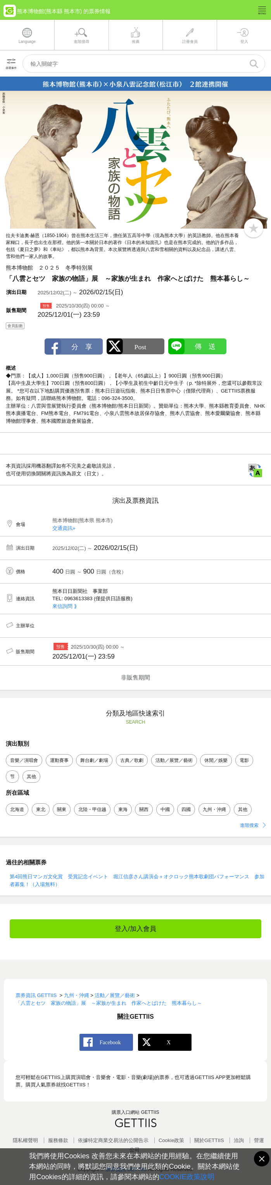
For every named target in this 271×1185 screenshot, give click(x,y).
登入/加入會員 (135, 928)
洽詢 (239, 1140)
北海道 (17, 809)
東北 (40, 809)
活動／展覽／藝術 (174, 760)
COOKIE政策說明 (186, 1177)
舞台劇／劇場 (94, 760)
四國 (186, 809)
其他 (31, 776)
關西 (143, 809)
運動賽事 (59, 760)
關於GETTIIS (209, 1140)
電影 (244, 760)
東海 (123, 809)
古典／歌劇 (131, 760)
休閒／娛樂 (216, 760)
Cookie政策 (171, 1140)
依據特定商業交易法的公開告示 (113, 1140)
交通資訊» (63, 528)
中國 (165, 809)
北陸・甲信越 (92, 809)
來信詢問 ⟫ (64, 606)
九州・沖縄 (214, 809)
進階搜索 (249, 825)
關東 (61, 809)
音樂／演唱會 (24, 760)
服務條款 (58, 1140)
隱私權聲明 (25, 1140)
